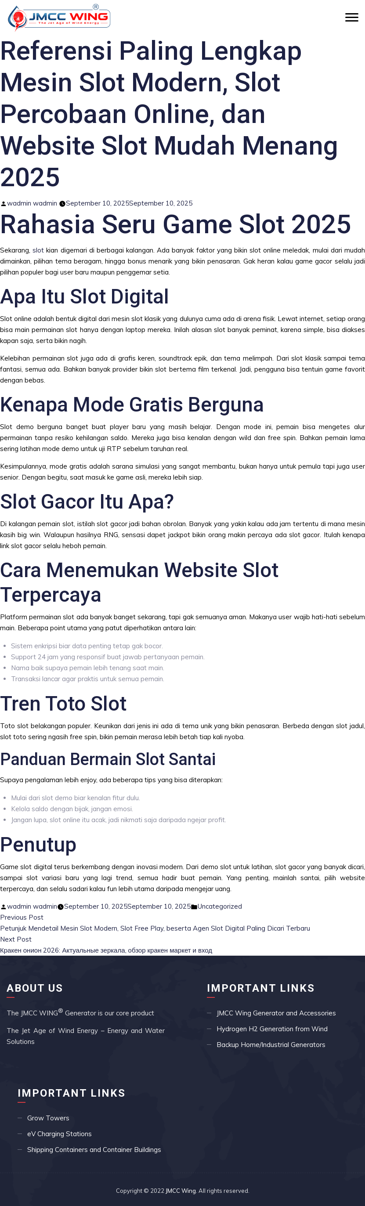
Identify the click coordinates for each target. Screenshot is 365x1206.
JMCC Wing (181, 1190)
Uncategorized (220, 906)
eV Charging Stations (59, 1134)
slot (38, 250)
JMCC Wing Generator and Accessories (276, 1013)
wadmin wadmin (32, 203)
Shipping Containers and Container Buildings (94, 1149)
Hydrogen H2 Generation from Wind (272, 1029)
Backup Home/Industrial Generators (271, 1044)
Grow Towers (48, 1118)
